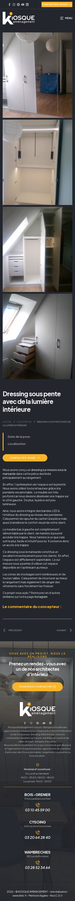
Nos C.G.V (56, 895)
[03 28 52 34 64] (37, 863)
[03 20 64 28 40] (37, 832)
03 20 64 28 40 (37, 837)
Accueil (7, 421)
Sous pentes (24, 421)
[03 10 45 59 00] (37, 805)
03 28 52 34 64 (37, 867)
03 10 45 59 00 (37, 810)
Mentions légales (38, 895)
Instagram (41, 597)
